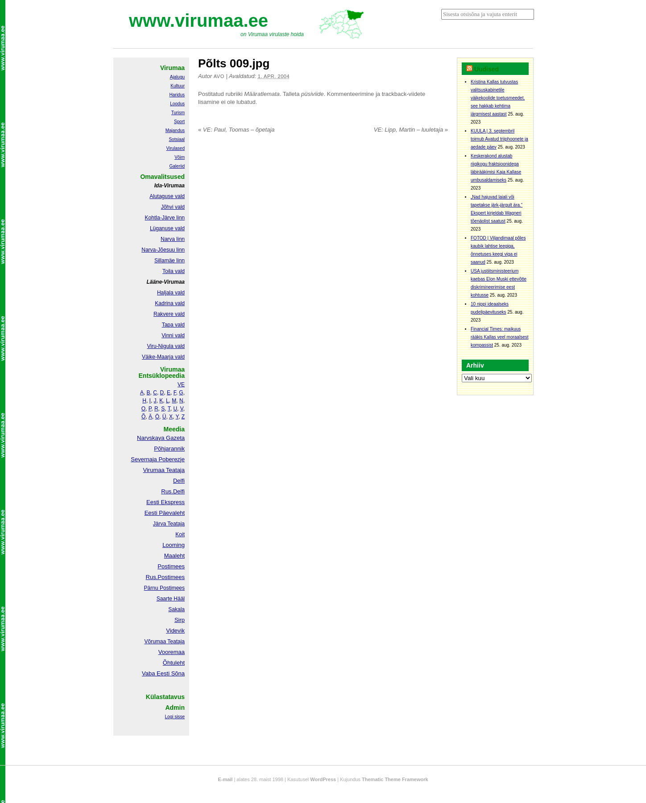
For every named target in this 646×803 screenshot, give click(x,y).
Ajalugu (177, 77)
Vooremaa (171, 652)
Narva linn (173, 239)
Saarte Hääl (171, 599)
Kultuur (177, 85)
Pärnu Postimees (164, 588)
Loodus (177, 103)
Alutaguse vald (167, 196)
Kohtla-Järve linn (165, 218)
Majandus (175, 130)
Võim (179, 157)
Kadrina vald (170, 303)
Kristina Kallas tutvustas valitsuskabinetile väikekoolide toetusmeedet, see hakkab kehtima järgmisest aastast (498, 97)
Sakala (176, 609)
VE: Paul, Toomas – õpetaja (236, 129)
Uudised (486, 69)
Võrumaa (155, 641)
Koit (180, 534)
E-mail (225, 779)
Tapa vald (173, 325)
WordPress (323, 779)
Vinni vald (173, 335)
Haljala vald (171, 293)
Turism (178, 112)
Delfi (179, 480)
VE (181, 384)
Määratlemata (261, 94)
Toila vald (173, 271)
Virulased (175, 148)
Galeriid (177, 166)
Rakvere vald (169, 314)
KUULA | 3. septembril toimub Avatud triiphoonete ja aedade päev (499, 138)
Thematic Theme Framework (395, 779)
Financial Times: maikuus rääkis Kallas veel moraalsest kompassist (500, 337)
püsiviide (312, 94)
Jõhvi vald (173, 207)
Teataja (175, 641)
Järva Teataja (169, 524)
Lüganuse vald (167, 228)
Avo (219, 76)
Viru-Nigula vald (166, 346)
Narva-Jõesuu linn (163, 250)
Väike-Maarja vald (163, 357)
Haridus (177, 94)
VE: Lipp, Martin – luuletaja (411, 129)
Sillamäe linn (169, 260)
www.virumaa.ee (198, 20)
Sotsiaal (177, 139)
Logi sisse (175, 716)
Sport (179, 121)
